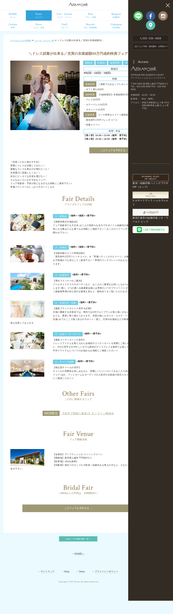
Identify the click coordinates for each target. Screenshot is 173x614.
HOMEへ (65, 567)
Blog (52, 585)
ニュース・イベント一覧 (52, 44)
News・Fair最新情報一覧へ (64, 552)
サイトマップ (33, 585)
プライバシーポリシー (92, 585)
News (68, 585)
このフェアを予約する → (93, 159)
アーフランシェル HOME (23, 44)
